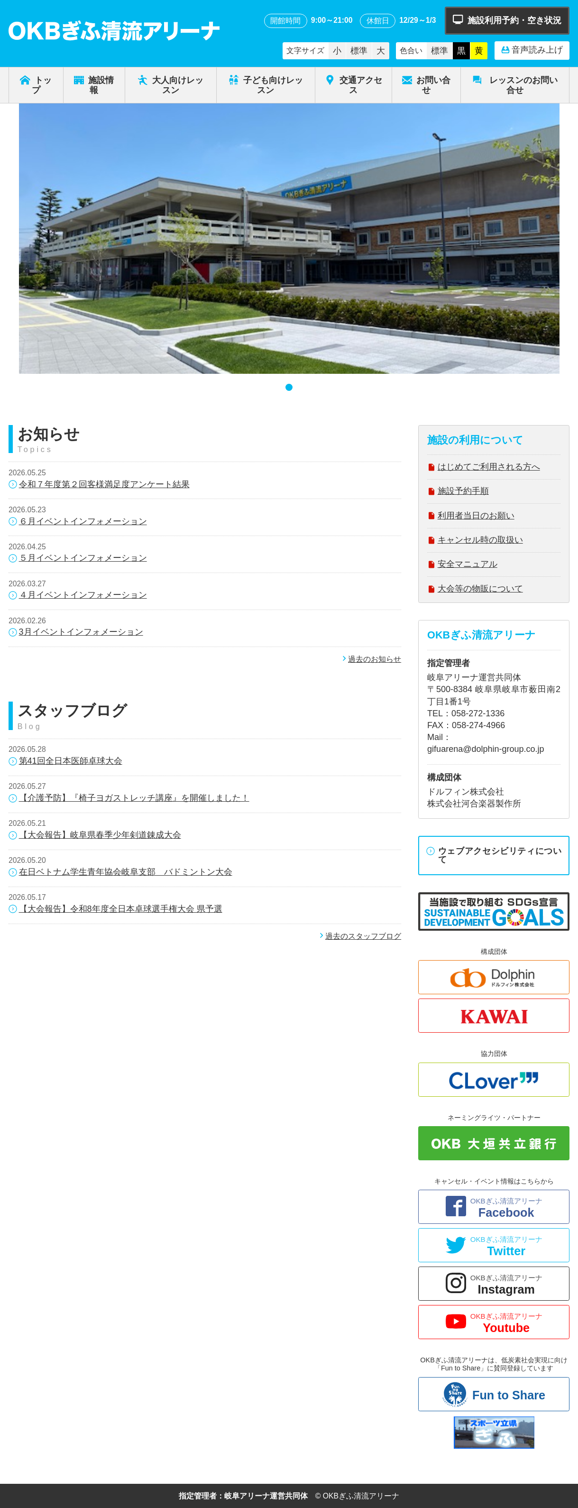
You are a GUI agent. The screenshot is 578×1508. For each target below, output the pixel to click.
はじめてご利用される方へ (483, 468)
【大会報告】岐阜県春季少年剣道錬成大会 (95, 835)
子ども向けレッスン (266, 85)
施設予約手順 (458, 492)
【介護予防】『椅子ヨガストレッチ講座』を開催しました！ (129, 798)
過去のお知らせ (370, 659)
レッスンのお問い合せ (515, 85)
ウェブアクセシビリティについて (494, 855)
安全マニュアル (462, 565)
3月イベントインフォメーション (76, 632)
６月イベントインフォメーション (78, 522)
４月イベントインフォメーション (78, 595)
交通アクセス (353, 85)
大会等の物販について (475, 590)
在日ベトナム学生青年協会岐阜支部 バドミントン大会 (120, 872)
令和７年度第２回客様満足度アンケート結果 (99, 485)
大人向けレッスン (170, 85)
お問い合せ (426, 85)
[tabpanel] (289, 238)
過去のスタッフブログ (359, 936)
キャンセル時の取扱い (475, 541)
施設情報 (94, 85)
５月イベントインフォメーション (78, 558)
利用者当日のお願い (470, 517)
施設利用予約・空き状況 (507, 20)
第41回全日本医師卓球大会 (65, 761)
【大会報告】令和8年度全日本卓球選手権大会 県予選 (115, 909)
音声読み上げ (532, 50)
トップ (36, 85)
